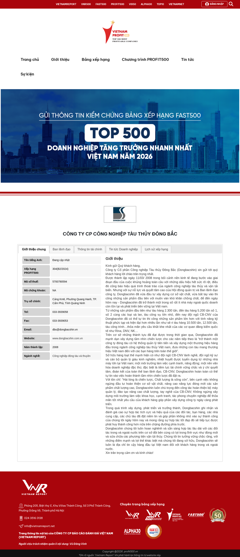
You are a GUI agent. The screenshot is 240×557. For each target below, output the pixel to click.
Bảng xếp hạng (96, 59)
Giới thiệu (60, 59)
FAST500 (101, 4)
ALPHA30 (146, 4)
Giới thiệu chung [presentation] (34, 249)
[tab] (34, 249)
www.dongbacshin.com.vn (67, 338)
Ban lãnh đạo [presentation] (61, 249)
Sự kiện (27, 74)
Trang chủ (30, 59)
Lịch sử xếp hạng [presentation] (156, 249)
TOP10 (160, 4)
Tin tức (187, 59)
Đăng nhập (214, 4)
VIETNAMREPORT (66, 4)
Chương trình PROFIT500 (145, 59)
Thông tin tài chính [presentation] (89, 249)
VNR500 (86, 4)
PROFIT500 (117, 4)
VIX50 (132, 4)
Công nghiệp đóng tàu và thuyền (71, 355)
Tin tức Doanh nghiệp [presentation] (123, 249)
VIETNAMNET (176, 4)
